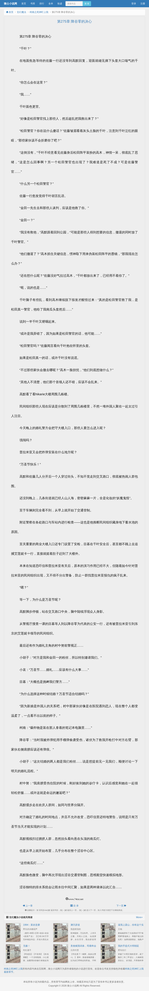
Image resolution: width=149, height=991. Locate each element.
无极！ (26, 946)
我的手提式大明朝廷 (128, 946)
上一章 (27, 905)
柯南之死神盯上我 (39, 12)
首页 (23, 3)
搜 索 (87, 3)
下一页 (121, 905)
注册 (142, 3)
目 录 (74, 905)
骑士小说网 (10, 3)
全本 (50, 3)
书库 (32, 3)
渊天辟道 (75, 925)
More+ (139, 917)
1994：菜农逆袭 (31, 925)
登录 (133, 3)
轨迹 (59, 3)
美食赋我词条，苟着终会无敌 (86, 946)
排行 (41, 3)
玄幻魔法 (21, 12)
